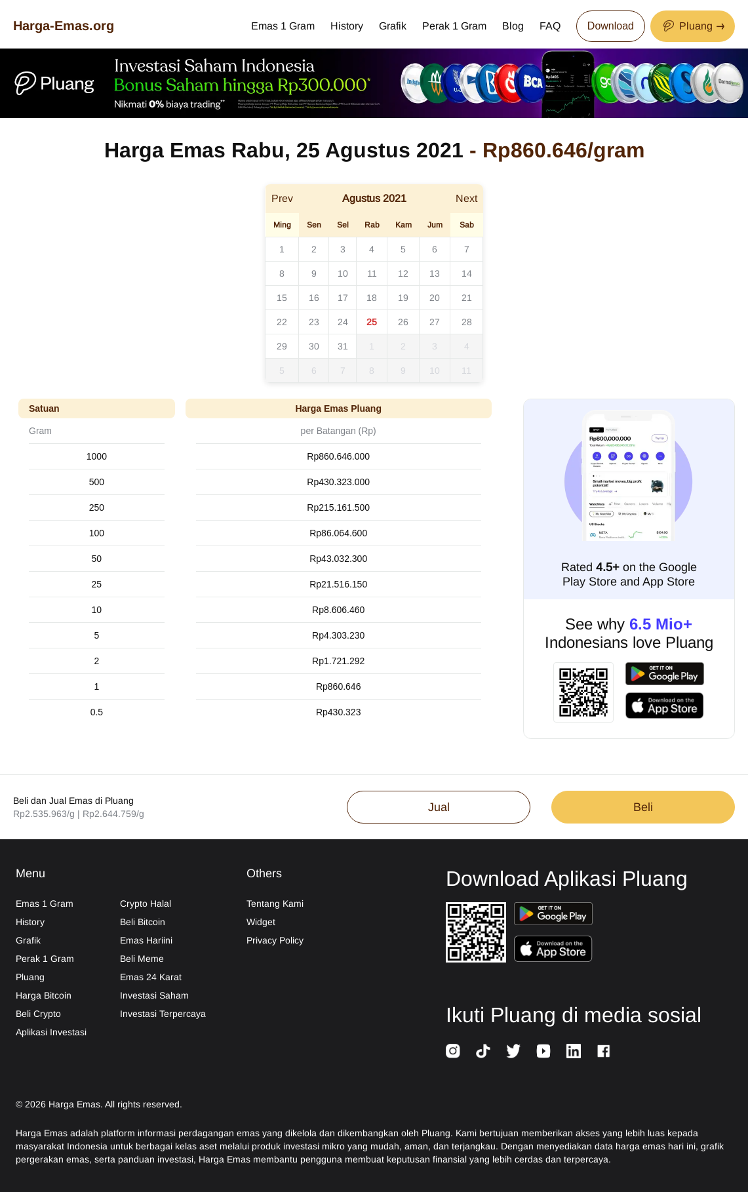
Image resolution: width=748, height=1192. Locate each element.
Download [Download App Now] (610, 25)
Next (466, 198)
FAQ (550, 25)
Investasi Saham (154, 995)
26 (403, 322)
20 (434, 297)
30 (314, 346)
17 (343, 297)
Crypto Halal (145, 903)
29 (282, 346)
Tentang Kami (275, 903)
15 (282, 297)
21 (467, 297)
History (346, 25)
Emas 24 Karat (151, 977)
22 (282, 322)
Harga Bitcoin (43, 995)
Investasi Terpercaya (163, 1013)
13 (434, 273)
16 (314, 297)
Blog (513, 25)
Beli (643, 807)
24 (343, 322)
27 (434, 322)
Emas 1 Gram (283, 25)
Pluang (30, 977)
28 (467, 322)
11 (372, 273)
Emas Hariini (146, 940)
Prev (282, 198)
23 (314, 322)
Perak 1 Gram (454, 25)
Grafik (392, 25)
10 (343, 273)
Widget (260, 922)
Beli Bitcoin (142, 922)
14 (467, 273)
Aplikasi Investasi (51, 1032)
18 (371, 297)
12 (403, 273)
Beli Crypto (38, 1013)
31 (343, 346)
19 (403, 297)
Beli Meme (142, 958)
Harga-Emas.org (63, 25)
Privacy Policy (275, 940)
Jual (439, 807)
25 (371, 322)
